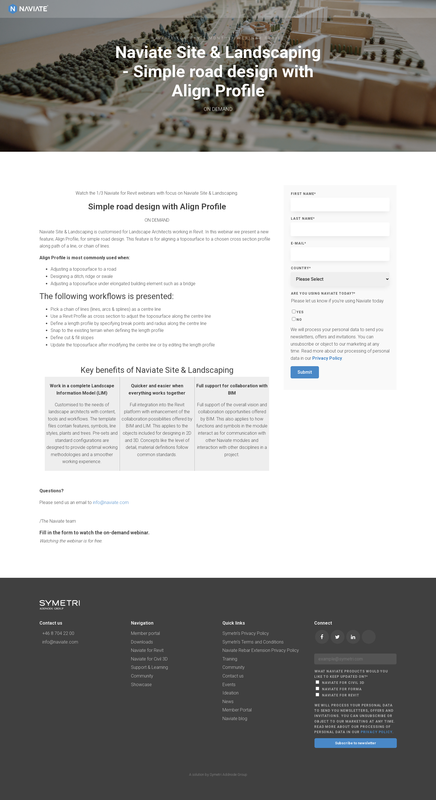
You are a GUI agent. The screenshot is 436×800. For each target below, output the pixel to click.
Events (229, 684)
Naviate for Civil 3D (149, 659)
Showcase (141, 684)
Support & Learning (149, 667)
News (228, 701)
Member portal (145, 633)
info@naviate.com (111, 502)
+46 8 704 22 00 (56, 633)
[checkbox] (340, 315)
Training (229, 659)
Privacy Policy (327, 358)
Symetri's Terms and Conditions (253, 642)
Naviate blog (234, 718)
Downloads (142, 642)
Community (142, 676)
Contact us (233, 676)
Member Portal (237, 710)
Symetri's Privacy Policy (245, 633)
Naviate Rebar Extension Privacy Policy (260, 650)
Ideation (230, 693)
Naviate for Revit (147, 650)
